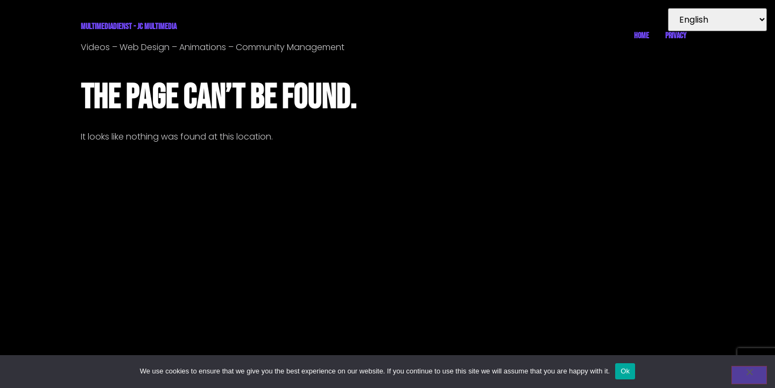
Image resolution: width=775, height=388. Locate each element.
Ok (625, 371)
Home (641, 36)
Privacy (675, 36)
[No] (749, 375)
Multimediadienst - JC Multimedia (129, 27)
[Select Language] (717, 19)
